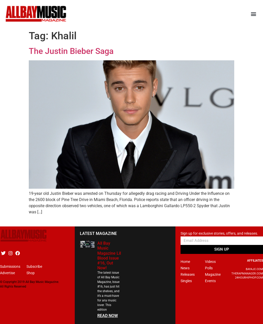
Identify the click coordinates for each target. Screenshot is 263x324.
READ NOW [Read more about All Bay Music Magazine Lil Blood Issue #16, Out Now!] (107, 315)
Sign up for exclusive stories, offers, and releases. (219, 233)
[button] (253, 14)
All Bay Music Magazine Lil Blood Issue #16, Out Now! (109, 255)
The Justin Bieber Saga (71, 51)
